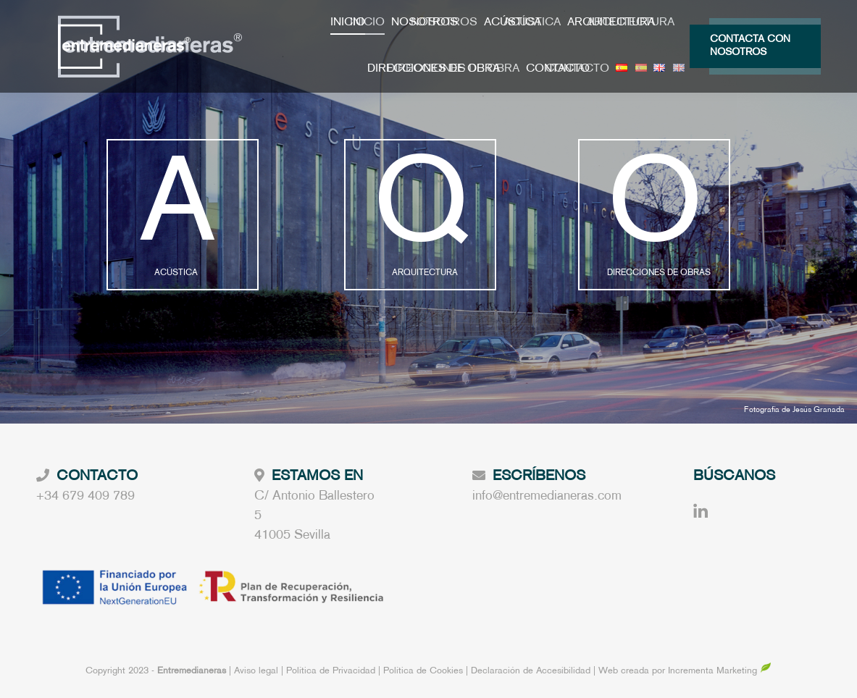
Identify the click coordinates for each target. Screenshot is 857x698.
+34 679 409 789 (85, 496)
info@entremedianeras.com (547, 496)
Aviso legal (257, 671)
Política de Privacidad (332, 671)
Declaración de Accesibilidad (530, 671)
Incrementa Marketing (720, 671)
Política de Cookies (423, 671)
